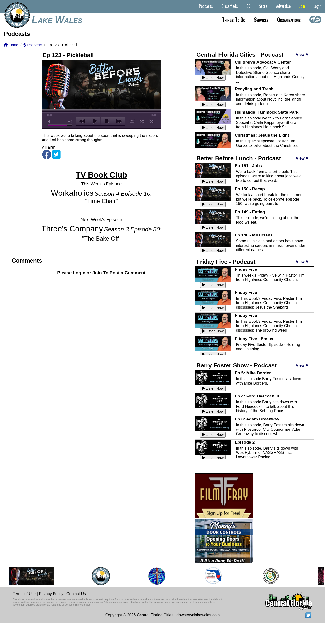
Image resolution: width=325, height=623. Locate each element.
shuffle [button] (142, 121)
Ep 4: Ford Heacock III (257, 396)
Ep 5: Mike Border (253, 372)
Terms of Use (24, 594)
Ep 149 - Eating (250, 211)
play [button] (94, 121)
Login (317, 6)
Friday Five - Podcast (225, 261)
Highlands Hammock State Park (266, 112)
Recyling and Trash (254, 88)
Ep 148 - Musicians (253, 235)
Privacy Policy (51, 594)
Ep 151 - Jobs (248, 165)
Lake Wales (57, 19)
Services (261, 19)
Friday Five (246, 269)
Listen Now (213, 78)
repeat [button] (132, 121)
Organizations (289, 19)
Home (11, 45)
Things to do (233, 19)
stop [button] (107, 121)
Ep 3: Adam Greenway (257, 419)
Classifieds (229, 6)
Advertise (283, 6)
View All (303, 55)
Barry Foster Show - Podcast (236, 365)
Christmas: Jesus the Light (262, 135)
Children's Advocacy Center (263, 62)
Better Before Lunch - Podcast (238, 158)
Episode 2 (245, 442)
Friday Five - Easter (254, 338)
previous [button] (82, 121)
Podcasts (206, 6)
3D (248, 6)
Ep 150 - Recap (250, 188)
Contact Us (76, 594)
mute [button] (50, 121)
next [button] (119, 121)
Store (263, 6)
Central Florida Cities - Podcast (239, 54)
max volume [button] (70, 121)
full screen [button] (152, 121)
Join (302, 6)
